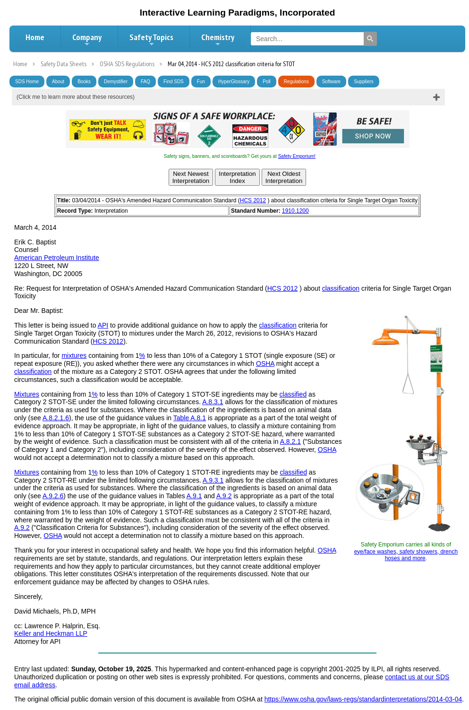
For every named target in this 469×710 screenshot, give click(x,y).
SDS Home (27, 81)
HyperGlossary (233, 81)
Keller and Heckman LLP (50, 633)
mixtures (73, 355)
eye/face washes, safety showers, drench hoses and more (406, 555)
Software (331, 81)
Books (84, 81)
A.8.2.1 (290, 441)
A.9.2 (224, 496)
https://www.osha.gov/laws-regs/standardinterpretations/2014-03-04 (363, 699)
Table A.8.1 (189, 418)
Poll (267, 81)
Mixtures (26, 394)
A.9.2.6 (53, 496)
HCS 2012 (253, 200)
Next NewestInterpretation (191, 177)
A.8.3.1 (212, 402)
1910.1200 (295, 211)
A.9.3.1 (213, 480)
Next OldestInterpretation (284, 177)
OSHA (265, 363)
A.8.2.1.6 (56, 418)
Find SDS (173, 81)
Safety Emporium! (297, 156)
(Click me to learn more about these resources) (76, 97)
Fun (201, 81)
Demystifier (116, 81)
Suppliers (364, 81)
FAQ (145, 81)
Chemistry (217, 40)
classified (293, 394)
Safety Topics (151, 40)
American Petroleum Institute (56, 257)
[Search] (370, 39)
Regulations (296, 81)
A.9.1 (194, 496)
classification (340, 288)
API (103, 325)
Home (35, 37)
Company (87, 40)
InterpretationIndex (237, 177)
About (58, 81)
